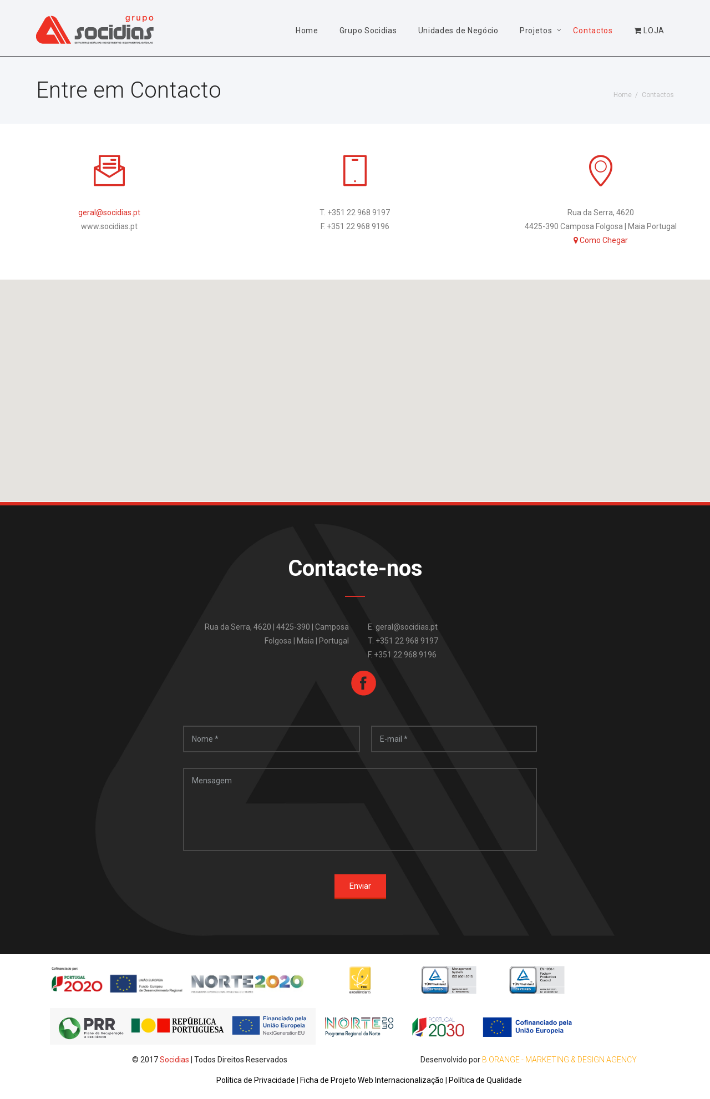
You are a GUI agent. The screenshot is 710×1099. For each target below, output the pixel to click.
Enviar (360, 886)
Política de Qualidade (485, 1080)
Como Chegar (601, 240)
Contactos (592, 30)
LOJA (649, 30)
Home (307, 30)
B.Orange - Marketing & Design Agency (559, 1059)
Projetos (536, 30)
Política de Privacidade (256, 1080)
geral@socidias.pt (109, 212)
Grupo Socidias (368, 30)
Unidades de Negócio (458, 30)
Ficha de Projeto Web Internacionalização (372, 1080)
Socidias (174, 1059)
